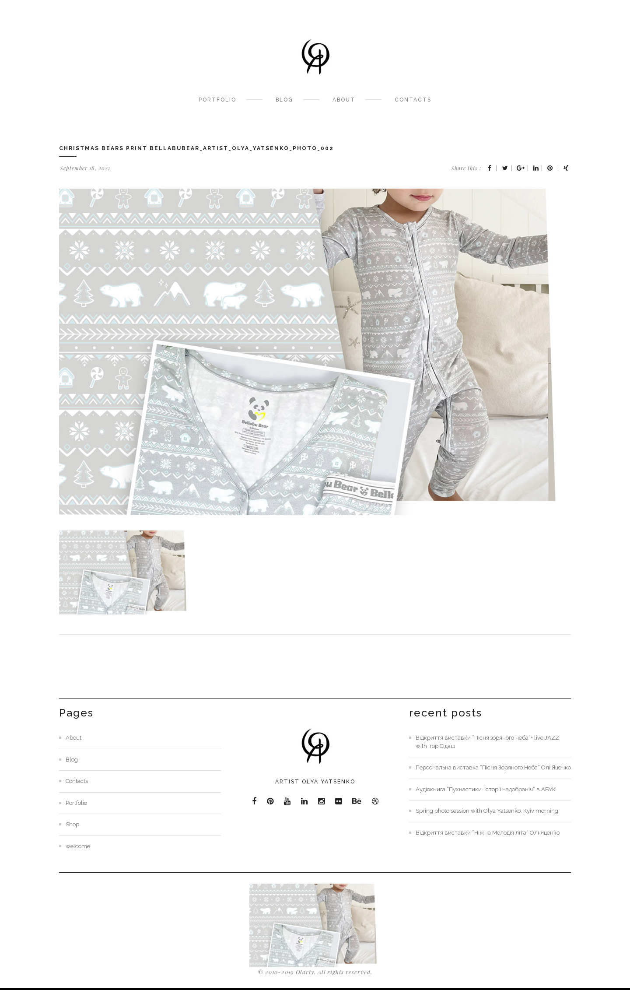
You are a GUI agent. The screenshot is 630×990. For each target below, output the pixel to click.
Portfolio (217, 100)
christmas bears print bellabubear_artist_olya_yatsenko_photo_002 (196, 148)
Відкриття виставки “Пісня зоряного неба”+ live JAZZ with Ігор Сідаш (487, 741)
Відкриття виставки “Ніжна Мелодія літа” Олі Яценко (488, 832)
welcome (78, 846)
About (343, 100)
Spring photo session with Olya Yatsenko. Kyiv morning (487, 810)
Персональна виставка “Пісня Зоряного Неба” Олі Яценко (493, 767)
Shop (72, 824)
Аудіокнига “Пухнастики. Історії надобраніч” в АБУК (486, 789)
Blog (284, 100)
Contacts (413, 100)
